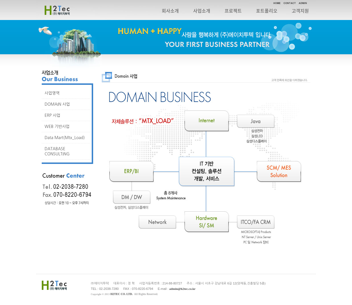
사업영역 (52, 93)
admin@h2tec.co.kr (182, 288)
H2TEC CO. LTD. (122, 294)
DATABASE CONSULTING (57, 151)
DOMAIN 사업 (57, 104)
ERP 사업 (52, 115)
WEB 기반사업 (57, 127)
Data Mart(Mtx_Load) (65, 138)
